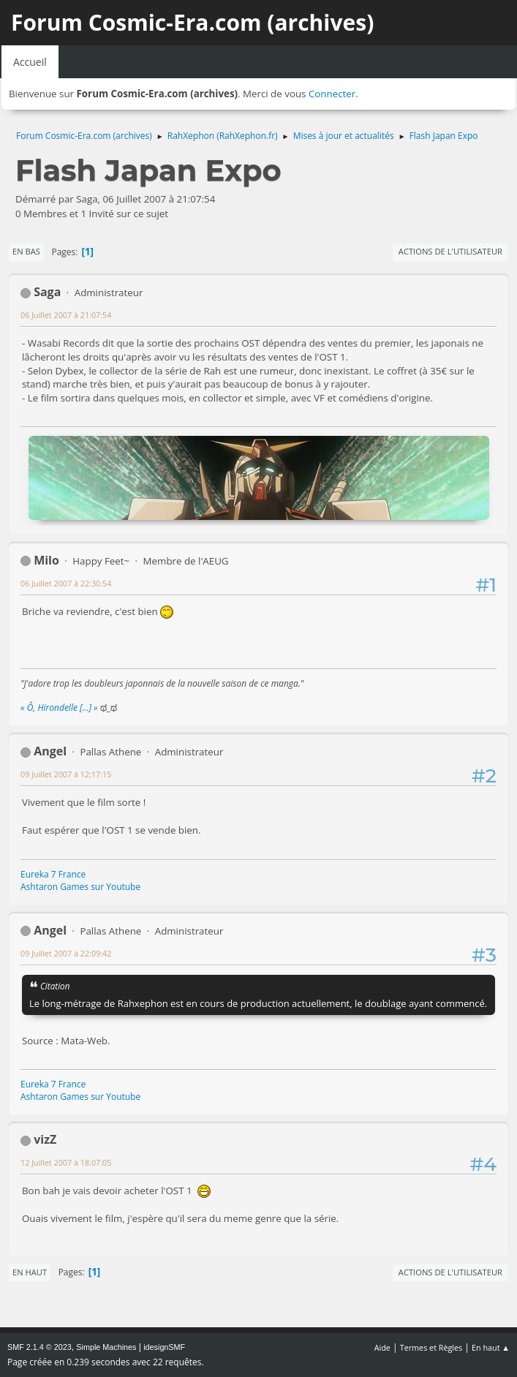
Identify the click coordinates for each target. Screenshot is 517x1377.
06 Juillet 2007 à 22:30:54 (65, 583)
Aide (382, 1347)
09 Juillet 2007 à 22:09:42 (65, 953)
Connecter (332, 93)
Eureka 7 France (53, 874)
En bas (26, 251)
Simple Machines (106, 1347)
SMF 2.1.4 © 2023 (39, 1347)
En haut (29, 1272)
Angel (50, 751)
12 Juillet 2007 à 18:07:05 (65, 1162)
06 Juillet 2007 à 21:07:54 (65, 314)
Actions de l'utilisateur (450, 251)
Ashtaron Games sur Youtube (80, 886)
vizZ (45, 1139)
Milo (46, 560)
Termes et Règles (431, 1347)
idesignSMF (164, 1347)
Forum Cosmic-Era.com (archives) (192, 22)
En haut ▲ (491, 1347)
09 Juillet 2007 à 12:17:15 (65, 774)
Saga (47, 292)
